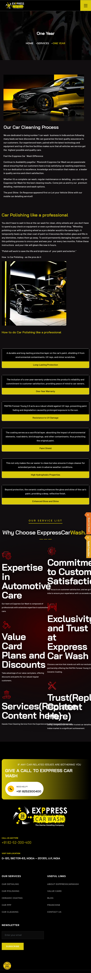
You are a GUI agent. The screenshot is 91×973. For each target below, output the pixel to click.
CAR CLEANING (10, 911)
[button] (7, 965)
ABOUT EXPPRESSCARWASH (63, 884)
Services (43, 43)
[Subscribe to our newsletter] (23, 935)
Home (29, 43)
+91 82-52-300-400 (16, 842)
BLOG (50, 898)
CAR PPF (6, 905)
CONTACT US (54, 911)
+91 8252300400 (28, 791)
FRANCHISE (53, 905)
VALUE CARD (54, 891)
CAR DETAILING (10, 884)
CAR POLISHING (10, 891)
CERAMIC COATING (12, 898)
